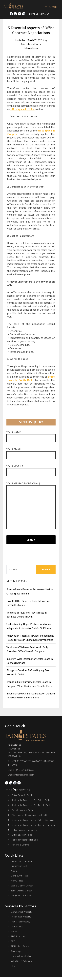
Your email (31, 452)
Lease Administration (21, 956)
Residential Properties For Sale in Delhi (31, 800)
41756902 (13, 764)
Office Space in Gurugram (24, 829)
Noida (14, 870)
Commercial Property (21, 911)
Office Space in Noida (22, 834)
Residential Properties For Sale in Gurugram (33, 819)
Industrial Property (20, 921)
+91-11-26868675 (21, 761)
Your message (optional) (31, 505)
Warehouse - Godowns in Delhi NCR (30, 815)
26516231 (37, 761)
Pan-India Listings (20, 844)
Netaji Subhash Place (21, 895)
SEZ (13, 941)
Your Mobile (31, 469)
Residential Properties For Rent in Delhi (31, 805)
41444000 (48, 761)
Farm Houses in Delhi (22, 810)
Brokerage (16, 951)
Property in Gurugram (22, 860)
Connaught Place (19, 875)
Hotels (14, 931)
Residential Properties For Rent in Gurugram (34, 824)
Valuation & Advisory (21, 961)
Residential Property (21, 916)
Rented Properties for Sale (25, 839)
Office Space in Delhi (22, 795)
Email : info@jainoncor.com (21, 774)
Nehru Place (17, 880)
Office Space (17, 926)
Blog (13, 966)
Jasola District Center (22, 885)
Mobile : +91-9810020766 (21, 769)
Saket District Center (21, 890)
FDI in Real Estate (20, 946)
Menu (51, 7)
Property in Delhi (19, 865)
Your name (31, 435)
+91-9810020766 (39, 13)
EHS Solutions (18, 936)
